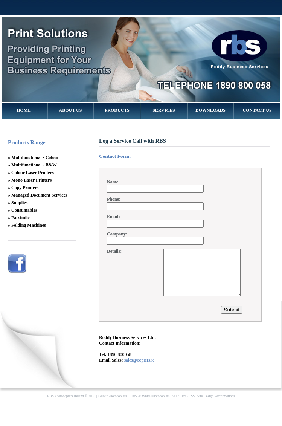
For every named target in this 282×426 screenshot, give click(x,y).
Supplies (19, 202)
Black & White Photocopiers (149, 405)
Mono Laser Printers (31, 180)
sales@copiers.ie (139, 369)
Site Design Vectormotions (216, 405)
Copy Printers (24, 187)
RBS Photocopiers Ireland (65, 405)
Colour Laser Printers (32, 172)
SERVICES (163, 110)
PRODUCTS (117, 110)
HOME (24, 110)
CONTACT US (256, 110)
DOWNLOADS (210, 110)
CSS (192, 405)
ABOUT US (70, 110)
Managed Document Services (39, 195)
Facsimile (20, 217)
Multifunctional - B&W (34, 165)
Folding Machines (28, 225)
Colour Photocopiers (112, 405)
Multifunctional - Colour (35, 157)
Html (183, 405)
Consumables (24, 210)
